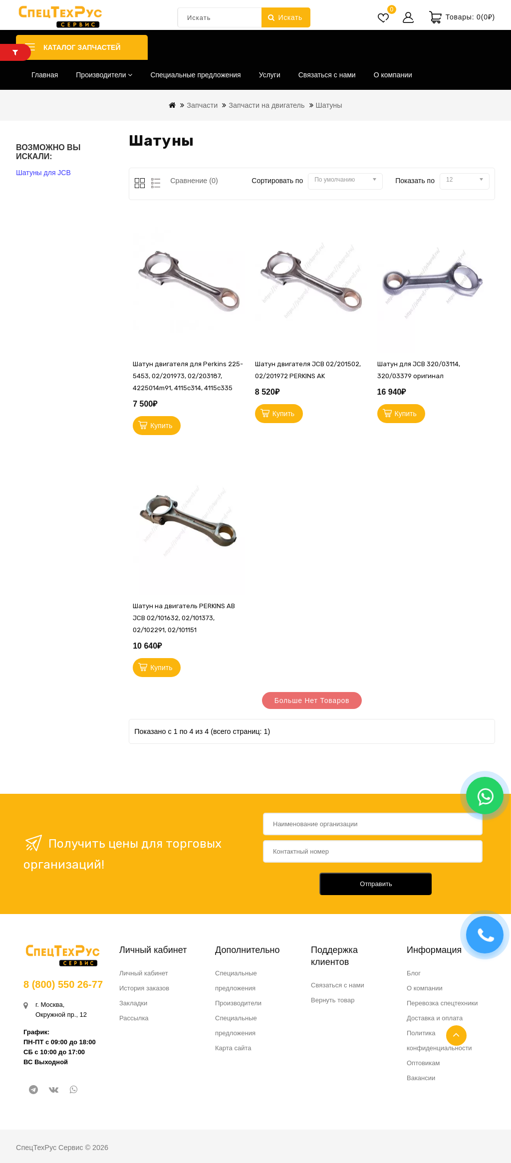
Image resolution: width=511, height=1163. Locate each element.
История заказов (144, 988)
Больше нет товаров (312, 700)
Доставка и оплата (435, 1018)
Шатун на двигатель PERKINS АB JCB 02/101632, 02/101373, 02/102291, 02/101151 (184, 618)
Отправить (376, 884)
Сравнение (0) (194, 181)
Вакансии (421, 1078)
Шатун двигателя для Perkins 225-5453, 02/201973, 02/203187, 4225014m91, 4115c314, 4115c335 (188, 376)
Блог (414, 973)
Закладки (133, 1003)
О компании (393, 75)
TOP (456, 1035)
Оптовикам (423, 1063)
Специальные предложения (195, 75)
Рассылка (134, 1018)
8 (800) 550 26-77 (63, 984)
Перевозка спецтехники (442, 1003)
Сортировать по (277, 181)
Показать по (415, 181)
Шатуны (329, 105)
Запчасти (202, 105)
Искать (285, 17)
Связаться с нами (327, 75)
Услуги (269, 75)
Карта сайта (233, 1048)
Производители (104, 75)
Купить (161, 426)
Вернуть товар (332, 1000)
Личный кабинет (143, 973)
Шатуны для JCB (43, 173)
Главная (44, 75)
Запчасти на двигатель (266, 105)
